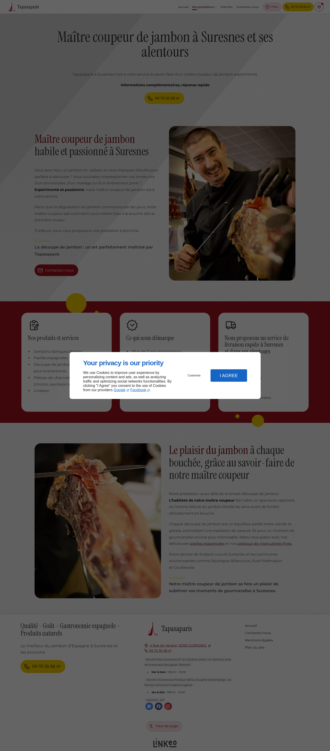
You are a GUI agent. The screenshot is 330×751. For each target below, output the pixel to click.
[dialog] (165, 375)
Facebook (138, 390)
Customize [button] (194, 375)
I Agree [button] (229, 375)
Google (120, 390)
